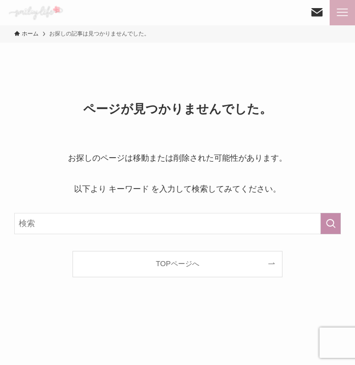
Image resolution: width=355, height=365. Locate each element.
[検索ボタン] (317, 12)
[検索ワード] (177, 223)
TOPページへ (177, 264)
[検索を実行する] (331, 223)
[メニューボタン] (342, 12)
